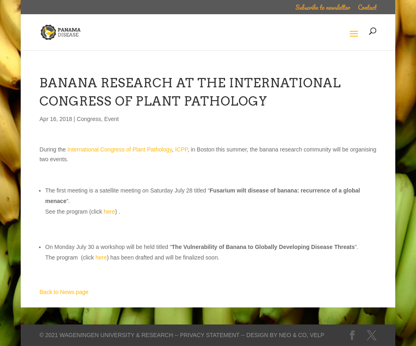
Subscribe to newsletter (322, 8)
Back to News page (64, 292)
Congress (89, 119)
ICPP (181, 149)
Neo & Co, (293, 335)
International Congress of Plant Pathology (119, 149)
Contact (367, 8)
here (109, 211)
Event (111, 119)
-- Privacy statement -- (210, 335)
